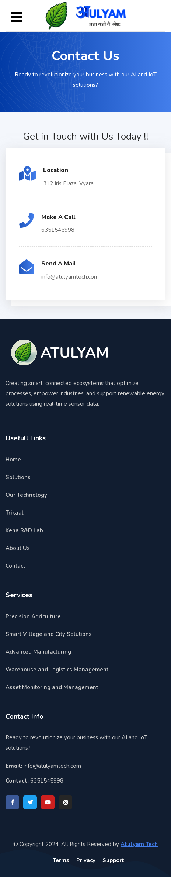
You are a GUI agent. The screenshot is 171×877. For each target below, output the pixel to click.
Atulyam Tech (139, 844)
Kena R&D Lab (24, 530)
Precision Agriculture (33, 616)
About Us (18, 548)
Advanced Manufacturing (38, 652)
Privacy (85, 860)
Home (13, 459)
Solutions (18, 477)
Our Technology (26, 495)
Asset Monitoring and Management (52, 687)
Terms (61, 860)
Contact (15, 566)
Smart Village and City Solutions (49, 634)
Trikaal (15, 512)
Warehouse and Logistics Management (57, 669)
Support (113, 860)
